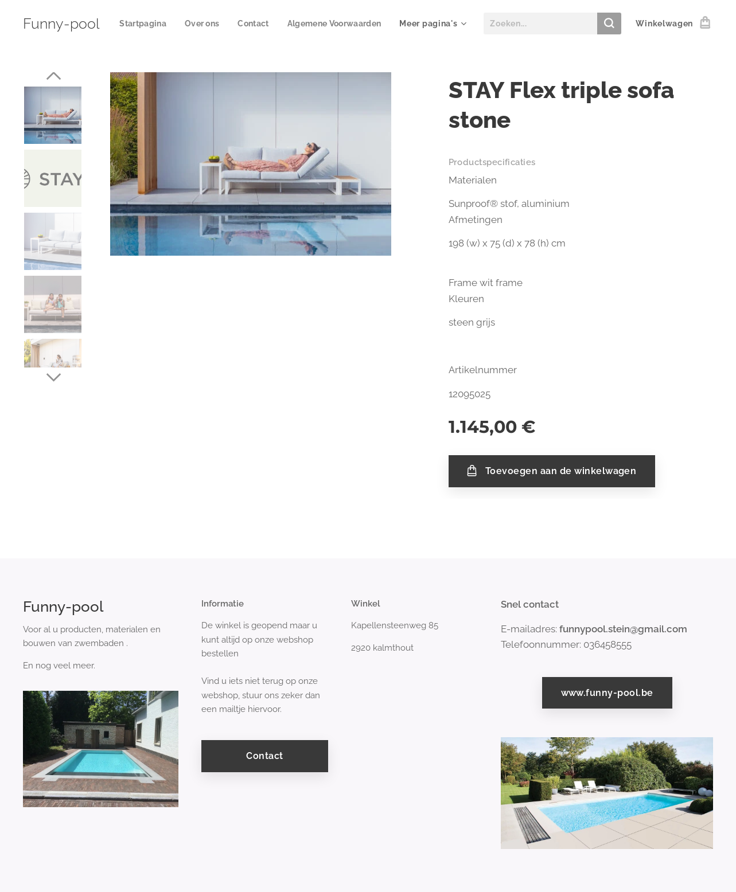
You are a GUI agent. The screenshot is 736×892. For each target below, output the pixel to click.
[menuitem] (250, 23)
